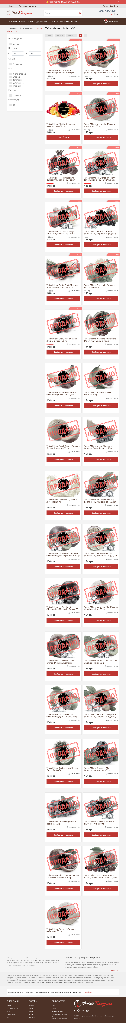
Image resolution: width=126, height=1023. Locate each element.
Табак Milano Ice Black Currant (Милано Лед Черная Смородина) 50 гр (100, 232)
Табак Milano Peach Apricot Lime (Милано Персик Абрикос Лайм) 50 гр (100, 71)
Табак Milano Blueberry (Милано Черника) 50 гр (61, 823)
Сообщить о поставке (63, 84)
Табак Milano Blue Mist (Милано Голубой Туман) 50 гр (99, 823)
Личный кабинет (111, 6)
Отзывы (9, 1017)
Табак (30, 21)
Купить (66, 137)
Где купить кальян (42, 992)
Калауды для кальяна (15, 992)
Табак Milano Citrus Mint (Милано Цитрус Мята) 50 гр (99, 286)
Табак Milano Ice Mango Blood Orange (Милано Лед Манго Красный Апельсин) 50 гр (60, 662)
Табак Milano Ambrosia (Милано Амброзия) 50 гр (61, 930)
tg (83, 1010)
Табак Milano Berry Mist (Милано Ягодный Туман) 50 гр (62, 340)
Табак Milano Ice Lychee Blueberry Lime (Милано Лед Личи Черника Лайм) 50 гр (99, 179)
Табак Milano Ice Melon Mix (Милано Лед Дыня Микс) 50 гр (101, 608)
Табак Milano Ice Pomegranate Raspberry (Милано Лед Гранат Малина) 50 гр (61, 179)
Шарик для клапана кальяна (61, 992)
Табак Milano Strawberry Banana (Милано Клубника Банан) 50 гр (61, 393)
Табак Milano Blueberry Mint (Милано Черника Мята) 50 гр (98, 769)
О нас (8, 1011)
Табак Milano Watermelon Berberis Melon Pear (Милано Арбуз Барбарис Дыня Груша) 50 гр (100, 340)
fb (74, 1010)
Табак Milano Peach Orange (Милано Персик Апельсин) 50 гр (63, 447)
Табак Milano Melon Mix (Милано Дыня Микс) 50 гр (99, 125)
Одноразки (41, 21)
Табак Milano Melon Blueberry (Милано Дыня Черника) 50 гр (98, 447)
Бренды (54, 1008)
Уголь (51, 21)
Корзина (111, 21)
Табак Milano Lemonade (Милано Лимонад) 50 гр (62, 501)
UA (117, 14)
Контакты (10, 1005)
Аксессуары (63, 21)
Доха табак (77, 992)
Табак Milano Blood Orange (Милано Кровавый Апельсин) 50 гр (63, 876)
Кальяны (12, 21)
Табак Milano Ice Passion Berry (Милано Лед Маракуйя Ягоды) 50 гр (62, 608)
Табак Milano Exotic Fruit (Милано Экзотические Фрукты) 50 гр (62, 286)
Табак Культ (29, 992)
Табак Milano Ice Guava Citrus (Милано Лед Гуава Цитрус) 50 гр (62, 715)
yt (87, 1010)
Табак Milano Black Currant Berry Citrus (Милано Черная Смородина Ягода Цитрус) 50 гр (100, 876)
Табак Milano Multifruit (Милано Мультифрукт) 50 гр (61, 125)
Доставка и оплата (28, 6)
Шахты (22, 21)
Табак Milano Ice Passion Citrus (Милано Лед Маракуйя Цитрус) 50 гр (100, 554)
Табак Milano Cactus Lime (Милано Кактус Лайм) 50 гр (63, 769)
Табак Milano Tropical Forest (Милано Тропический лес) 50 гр (62, 71)
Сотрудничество (12, 1008)
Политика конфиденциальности (59, 1017)
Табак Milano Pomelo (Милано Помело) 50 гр (98, 393)
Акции (74, 21)
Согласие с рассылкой (59, 1014)
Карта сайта (11, 1014)
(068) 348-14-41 (108, 11)
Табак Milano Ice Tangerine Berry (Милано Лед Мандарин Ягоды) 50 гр (100, 501)
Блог (11, 6)
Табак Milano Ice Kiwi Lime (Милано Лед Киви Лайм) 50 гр (100, 662)
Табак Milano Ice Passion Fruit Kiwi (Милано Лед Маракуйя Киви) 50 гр (63, 554)
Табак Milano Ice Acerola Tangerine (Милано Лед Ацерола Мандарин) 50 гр (100, 715)
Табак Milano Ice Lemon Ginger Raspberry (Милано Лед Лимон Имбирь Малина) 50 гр (61, 232)
